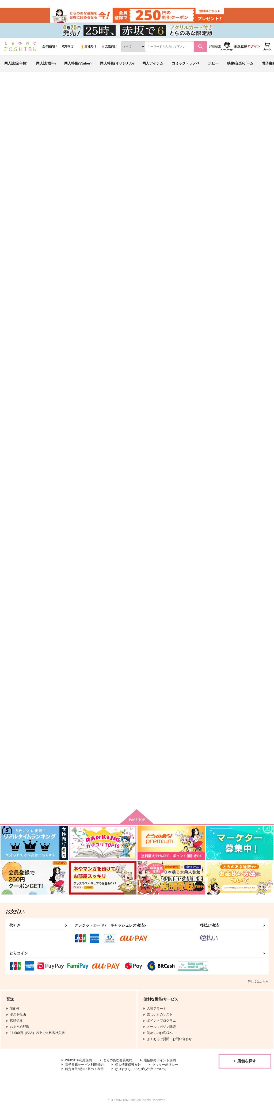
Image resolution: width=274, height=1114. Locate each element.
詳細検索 (215, 48)
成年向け (68, 48)
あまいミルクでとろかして (189, 381)
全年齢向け (49, 48)
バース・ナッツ (233, 255)
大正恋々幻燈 (125, 381)
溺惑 (224, 506)
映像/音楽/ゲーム (240, 65)
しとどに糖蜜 (125, 506)
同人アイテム (152, 65)
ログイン (254, 48)
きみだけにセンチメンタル (189, 506)
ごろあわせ (146, 114)
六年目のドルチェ (235, 631)
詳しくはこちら (258, 985)
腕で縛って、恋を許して (240, 381)
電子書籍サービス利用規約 (84, 1069)
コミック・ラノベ (186, 65)
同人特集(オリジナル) (117, 65)
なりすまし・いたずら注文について (140, 1073)
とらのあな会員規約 (118, 1064)
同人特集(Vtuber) (78, 65)
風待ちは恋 (70, 381)
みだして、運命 (127, 631)
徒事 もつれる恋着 (77, 756)
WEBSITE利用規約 (78, 1064)
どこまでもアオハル (183, 631)
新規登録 (240, 48)
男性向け (88, 48)
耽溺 (65, 506)
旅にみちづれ (176, 114)
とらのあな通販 (14, 88)
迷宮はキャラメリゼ (130, 756)
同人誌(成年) (46, 65)
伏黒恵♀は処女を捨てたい (82, 631)
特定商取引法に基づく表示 (84, 1073)
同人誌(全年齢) (16, 65)
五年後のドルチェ (182, 255)
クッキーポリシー (165, 1069)
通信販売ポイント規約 (160, 1064)
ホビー (213, 65)
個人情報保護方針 (128, 1069)
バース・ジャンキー (118, 114)
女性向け (109, 48)
